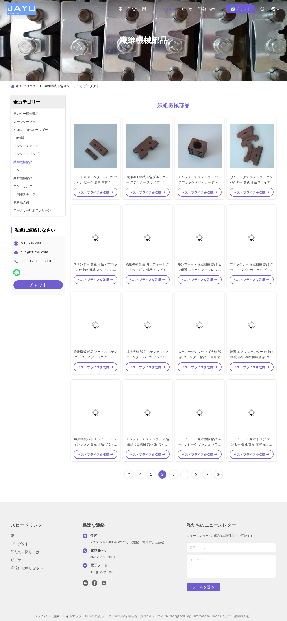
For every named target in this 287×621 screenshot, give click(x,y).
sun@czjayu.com (34, 252)
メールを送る (203, 587)
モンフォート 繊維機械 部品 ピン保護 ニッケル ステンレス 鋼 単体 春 (199, 270)
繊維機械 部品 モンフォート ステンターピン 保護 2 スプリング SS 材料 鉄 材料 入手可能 (147, 270)
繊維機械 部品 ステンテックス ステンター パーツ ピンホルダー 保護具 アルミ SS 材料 (147, 357)
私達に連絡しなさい (208, 9)
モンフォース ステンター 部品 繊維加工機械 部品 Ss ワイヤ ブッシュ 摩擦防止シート (147, 444)
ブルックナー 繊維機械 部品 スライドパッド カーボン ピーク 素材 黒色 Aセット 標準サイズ (251, 270)
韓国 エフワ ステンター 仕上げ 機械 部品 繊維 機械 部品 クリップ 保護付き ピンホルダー (251, 357)
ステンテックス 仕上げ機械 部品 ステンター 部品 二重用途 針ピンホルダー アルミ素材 (199, 357)
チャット (240, 8)
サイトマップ (72, 616)
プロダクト (165, 9)
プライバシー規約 (46, 616)
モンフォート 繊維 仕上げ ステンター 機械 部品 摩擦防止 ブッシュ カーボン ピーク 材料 (251, 444)
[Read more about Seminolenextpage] (129, 474)
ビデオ (187, 9)
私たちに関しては (138, 9)
